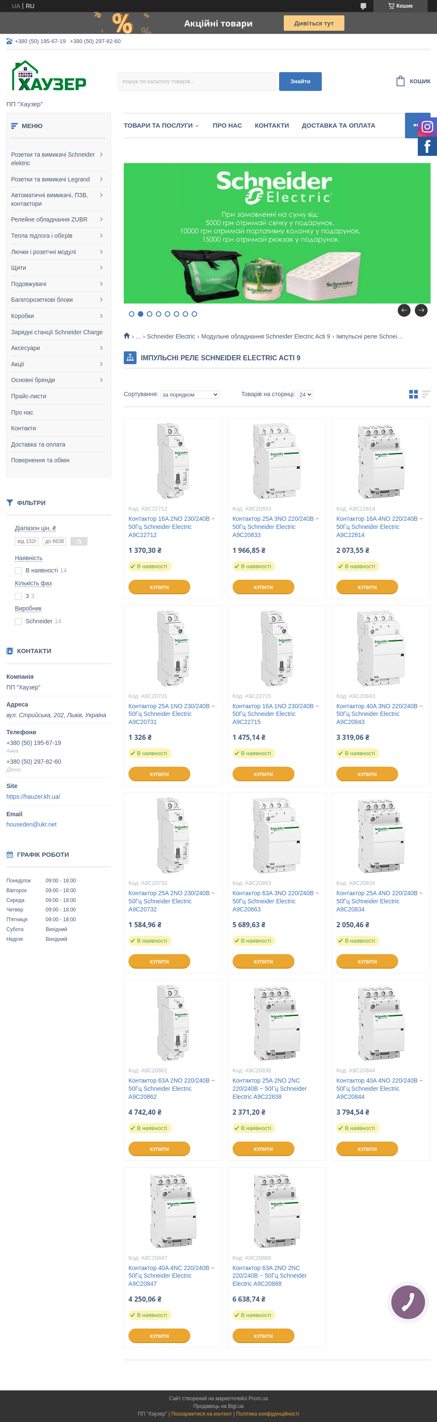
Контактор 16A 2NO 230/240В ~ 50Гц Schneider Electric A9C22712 (171, 526)
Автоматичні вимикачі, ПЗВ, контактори (49, 199)
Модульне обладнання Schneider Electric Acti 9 (265, 336)
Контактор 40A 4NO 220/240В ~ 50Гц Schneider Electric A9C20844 (379, 1088)
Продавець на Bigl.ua (218, 1406)
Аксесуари (25, 348)
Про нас (22, 412)
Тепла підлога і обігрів (42, 235)
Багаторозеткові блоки (42, 299)
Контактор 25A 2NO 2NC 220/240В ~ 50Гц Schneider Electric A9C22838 (270, 1088)
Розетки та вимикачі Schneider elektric (53, 158)
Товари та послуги (158, 125)
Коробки (22, 315)
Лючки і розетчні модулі (43, 251)
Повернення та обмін (40, 460)
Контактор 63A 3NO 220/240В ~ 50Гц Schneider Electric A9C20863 (276, 901)
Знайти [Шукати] (301, 81)
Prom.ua (258, 1399)
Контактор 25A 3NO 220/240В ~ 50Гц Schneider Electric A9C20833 (276, 526)
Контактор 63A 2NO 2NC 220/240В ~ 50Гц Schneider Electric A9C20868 (270, 1276)
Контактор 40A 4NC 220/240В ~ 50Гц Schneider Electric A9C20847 (171, 1276)
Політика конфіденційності (267, 1414)
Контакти (23, 428)
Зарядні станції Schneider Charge (57, 332)
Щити (18, 267)
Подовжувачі (28, 283)
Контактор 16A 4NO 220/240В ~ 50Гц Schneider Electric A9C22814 (379, 526)
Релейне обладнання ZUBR (49, 219)
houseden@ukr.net (31, 824)
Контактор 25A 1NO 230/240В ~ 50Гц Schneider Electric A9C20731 (171, 714)
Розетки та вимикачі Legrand (50, 179)
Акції (17, 364)
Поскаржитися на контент (201, 1414)
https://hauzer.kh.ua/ (33, 796)
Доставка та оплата (38, 444)
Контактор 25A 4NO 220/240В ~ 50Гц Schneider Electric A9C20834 (379, 901)
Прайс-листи (28, 396)
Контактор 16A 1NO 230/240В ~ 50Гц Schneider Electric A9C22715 (276, 714)
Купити (159, 587)
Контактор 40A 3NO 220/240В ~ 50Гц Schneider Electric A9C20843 (379, 714)
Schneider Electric (171, 336)
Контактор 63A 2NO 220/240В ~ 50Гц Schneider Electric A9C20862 (171, 1088)
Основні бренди (33, 380)
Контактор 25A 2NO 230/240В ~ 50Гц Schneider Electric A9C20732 (171, 901)
